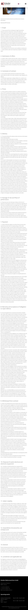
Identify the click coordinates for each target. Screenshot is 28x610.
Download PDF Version (5, 22)
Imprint (16, 606)
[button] (25, 4)
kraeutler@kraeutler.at (7, 590)
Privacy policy (20, 606)
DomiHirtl (17, 608)
